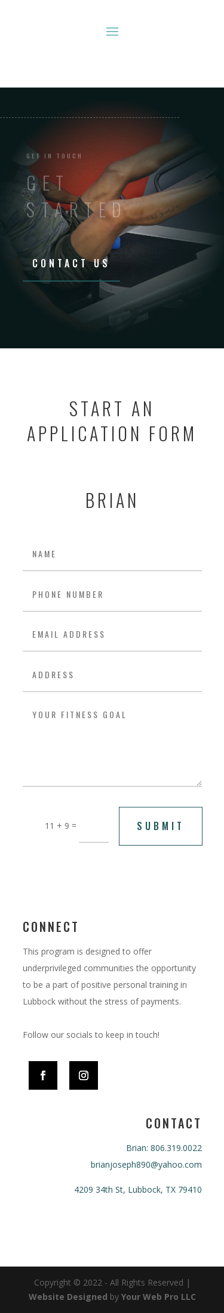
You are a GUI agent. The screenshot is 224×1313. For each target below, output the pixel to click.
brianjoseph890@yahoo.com (146, 1164)
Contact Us (71, 263)
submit (161, 826)
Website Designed (68, 1296)
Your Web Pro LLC (158, 1296)
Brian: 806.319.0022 (164, 1147)
